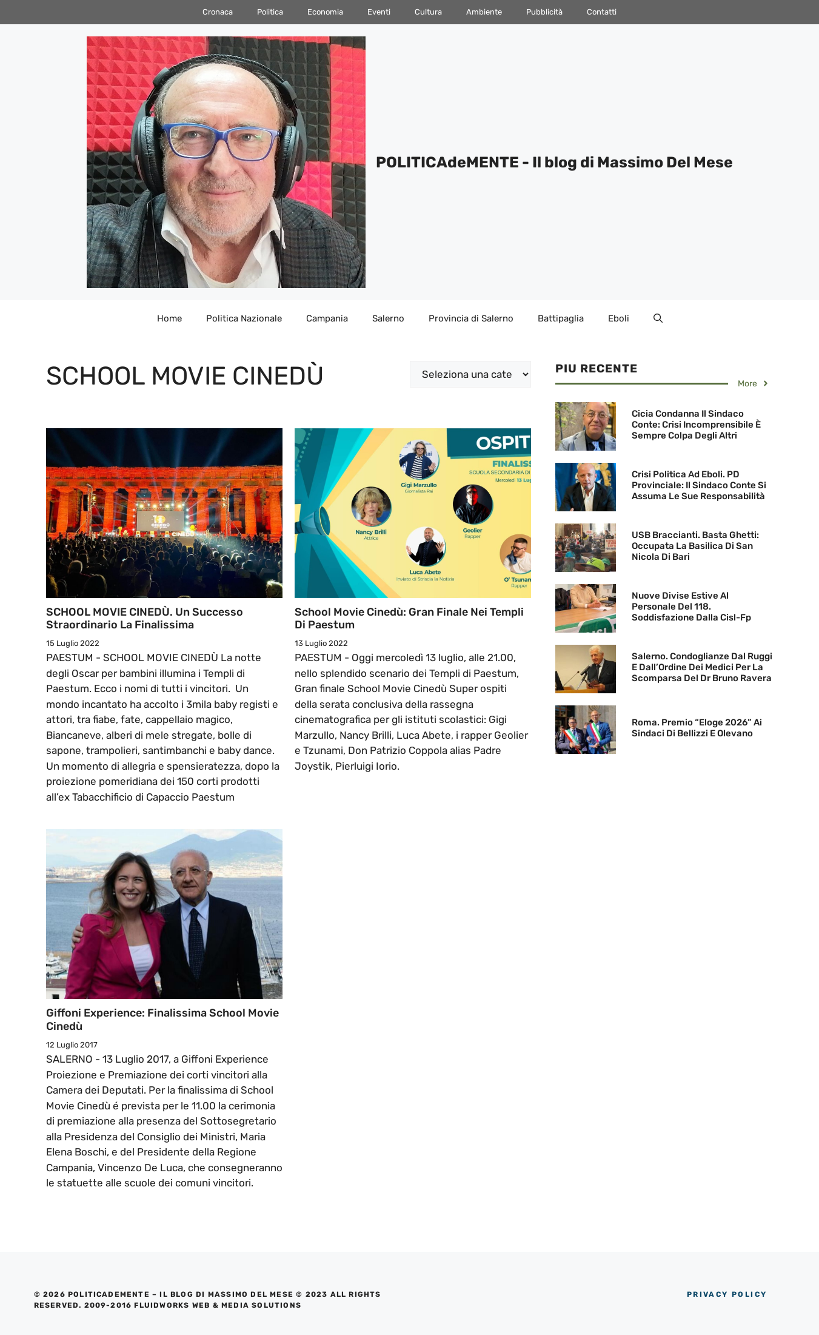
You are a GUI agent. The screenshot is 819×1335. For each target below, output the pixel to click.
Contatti (602, 11)
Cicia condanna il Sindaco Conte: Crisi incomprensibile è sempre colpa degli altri (696, 424)
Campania (327, 318)
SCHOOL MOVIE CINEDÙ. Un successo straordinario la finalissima (144, 618)
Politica (270, 11)
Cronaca (217, 11)
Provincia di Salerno (471, 318)
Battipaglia (561, 318)
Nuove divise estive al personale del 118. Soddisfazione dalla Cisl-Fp (691, 606)
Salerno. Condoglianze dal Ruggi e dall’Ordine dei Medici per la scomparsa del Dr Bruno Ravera (702, 667)
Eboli (618, 318)
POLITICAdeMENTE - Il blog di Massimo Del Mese (554, 162)
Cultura (428, 11)
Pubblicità (544, 11)
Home (169, 318)
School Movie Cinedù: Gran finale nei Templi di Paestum (409, 618)
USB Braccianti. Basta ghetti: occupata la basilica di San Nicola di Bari (695, 546)
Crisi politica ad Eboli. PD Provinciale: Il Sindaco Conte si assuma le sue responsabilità (699, 485)
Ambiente (484, 11)
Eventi (378, 11)
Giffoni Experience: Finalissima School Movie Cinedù (162, 1019)
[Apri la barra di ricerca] (658, 318)
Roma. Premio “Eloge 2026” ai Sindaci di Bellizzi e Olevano (697, 728)
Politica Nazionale (244, 318)
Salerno (388, 318)
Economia (325, 11)
